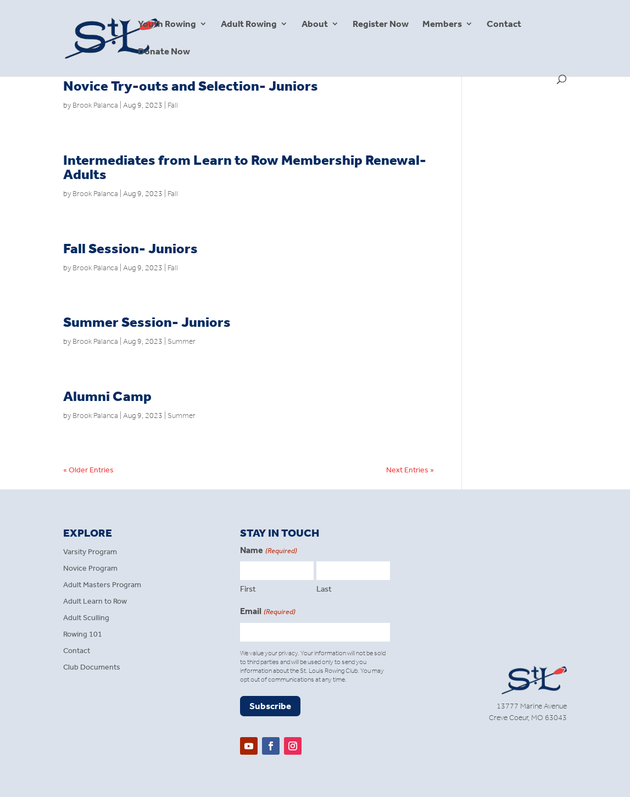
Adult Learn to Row (95, 602)
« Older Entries (88, 470)
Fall (173, 105)
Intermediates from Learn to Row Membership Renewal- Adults (244, 167)
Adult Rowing (249, 24)
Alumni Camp (107, 396)
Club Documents (91, 668)
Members (442, 24)
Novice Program (90, 569)
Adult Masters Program (102, 585)
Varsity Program (90, 552)
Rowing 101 (82, 635)
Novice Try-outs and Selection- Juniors (190, 85)
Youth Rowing (167, 24)
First (248, 589)
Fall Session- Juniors (130, 248)
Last (324, 589)
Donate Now (164, 52)
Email (267, 611)
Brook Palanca (95, 105)
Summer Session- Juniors (147, 322)
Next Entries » (410, 470)
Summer (182, 341)
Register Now (381, 24)
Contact (504, 24)
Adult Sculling (86, 618)
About (315, 24)
